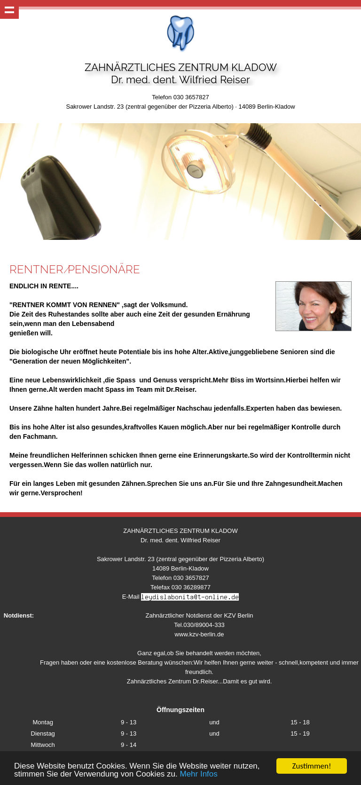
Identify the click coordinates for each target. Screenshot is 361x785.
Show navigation (9, 9)
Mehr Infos (198, 774)
